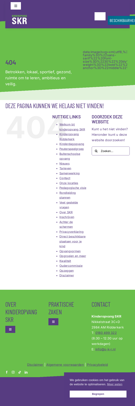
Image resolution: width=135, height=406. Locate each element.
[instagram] (13, 372)
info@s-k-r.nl (105, 349)
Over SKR (66, 212)
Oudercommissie (70, 265)
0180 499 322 (106, 333)
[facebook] (6, 372)
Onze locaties (68, 183)
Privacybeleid (97, 365)
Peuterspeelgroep (71, 149)
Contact (64, 178)
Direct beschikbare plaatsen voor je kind (72, 241)
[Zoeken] (96, 151)
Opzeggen (66, 270)
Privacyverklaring (71, 231)
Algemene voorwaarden (65, 365)
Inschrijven (66, 217)
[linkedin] (26, 372)
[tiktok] (19, 372)
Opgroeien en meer (72, 256)
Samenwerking (69, 173)
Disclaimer (66, 275)
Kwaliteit (65, 261)
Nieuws (64, 163)
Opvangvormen (70, 251)
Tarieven (65, 168)
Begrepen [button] (98, 394)
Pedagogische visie (72, 188)
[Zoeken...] (111, 151)
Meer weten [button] (114, 384)
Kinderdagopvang (71, 144)
